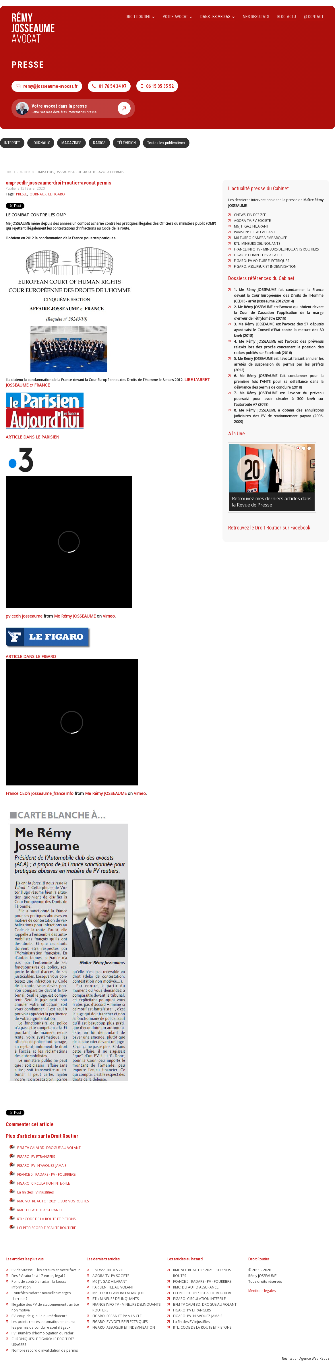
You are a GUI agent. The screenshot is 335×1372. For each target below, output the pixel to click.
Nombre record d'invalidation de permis (44, 1350)
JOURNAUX (41, 143)
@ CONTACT (314, 16)
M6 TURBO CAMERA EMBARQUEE (260, 237)
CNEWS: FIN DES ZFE (250, 214)
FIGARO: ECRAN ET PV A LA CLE (258, 255)
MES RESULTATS (256, 16)
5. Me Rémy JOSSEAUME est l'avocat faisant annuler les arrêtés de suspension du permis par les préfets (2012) (279, 364)
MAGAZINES (71, 143)
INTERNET (12, 143)
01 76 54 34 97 (109, 86)
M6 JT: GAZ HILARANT (251, 226)
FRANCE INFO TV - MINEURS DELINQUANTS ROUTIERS (276, 249)
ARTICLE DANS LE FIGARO (31, 656)
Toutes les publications (166, 143)
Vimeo (109, 616)
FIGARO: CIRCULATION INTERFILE (43, 1183)
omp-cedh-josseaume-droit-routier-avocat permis (79, 172)
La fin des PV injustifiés (35, 1192)
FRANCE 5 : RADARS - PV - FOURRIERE (46, 1174)
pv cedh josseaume (24, 616)
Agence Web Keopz (314, 1358)
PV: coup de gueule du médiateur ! (39, 1315)
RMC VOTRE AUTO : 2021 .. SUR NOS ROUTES (53, 1201)
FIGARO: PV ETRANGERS (36, 1156)
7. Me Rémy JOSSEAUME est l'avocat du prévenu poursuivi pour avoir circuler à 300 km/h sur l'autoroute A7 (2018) (279, 399)
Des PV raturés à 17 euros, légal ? (38, 1275)
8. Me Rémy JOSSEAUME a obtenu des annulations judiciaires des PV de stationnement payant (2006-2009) (279, 416)
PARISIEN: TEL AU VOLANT (254, 232)
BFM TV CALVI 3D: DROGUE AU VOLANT (49, 1147)
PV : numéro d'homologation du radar (42, 1333)
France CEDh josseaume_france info (39, 793)
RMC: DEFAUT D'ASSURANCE (40, 1210)
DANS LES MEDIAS (217, 16)
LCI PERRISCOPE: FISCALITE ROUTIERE (46, 1227)
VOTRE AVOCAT (177, 16)
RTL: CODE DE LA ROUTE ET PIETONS (46, 1218)
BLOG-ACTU (286, 16)
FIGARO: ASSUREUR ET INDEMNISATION (265, 266)
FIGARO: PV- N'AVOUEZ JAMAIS (41, 1165)
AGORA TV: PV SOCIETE (252, 220)
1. (236, 289)
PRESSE (21, 194)
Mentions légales (262, 1290)
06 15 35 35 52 (157, 86)
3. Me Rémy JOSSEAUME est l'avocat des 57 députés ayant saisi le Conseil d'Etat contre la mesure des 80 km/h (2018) (279, 330)
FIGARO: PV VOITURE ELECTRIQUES (261, 260)
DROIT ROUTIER (140, 16)
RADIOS (99, 143)
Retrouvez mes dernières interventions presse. (73, 108)
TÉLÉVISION (126, 143)
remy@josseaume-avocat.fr (47, 86)
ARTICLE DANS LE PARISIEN (32, 437)
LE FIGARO (56, 194)
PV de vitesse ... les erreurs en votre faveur (45, 1270)
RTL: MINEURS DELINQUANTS (257, 243)
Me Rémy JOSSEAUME (75, 616)
